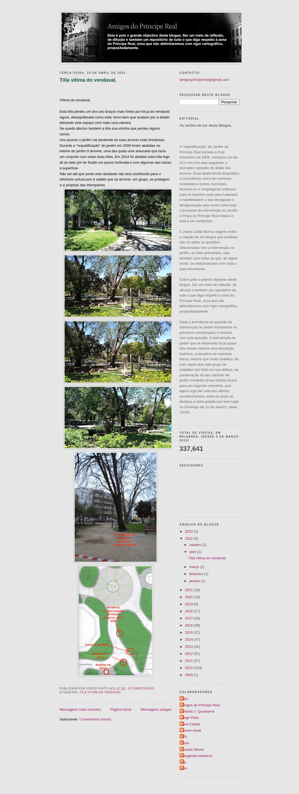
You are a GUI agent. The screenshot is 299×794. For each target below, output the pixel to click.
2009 (189, 675)
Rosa (185, 743)
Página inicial (120, 709)
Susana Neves (192, 749)
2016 (189, 625)
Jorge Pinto (190, 718)
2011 (189, 661)
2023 (189, 531)
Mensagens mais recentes (80, 709)
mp (183, 762)
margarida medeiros (197, 756)
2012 (189, 654)
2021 (189, 590)
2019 (189, 604)
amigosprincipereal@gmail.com (204, 80)
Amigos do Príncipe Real (200, 705)
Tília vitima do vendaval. (88, 80)
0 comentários (141, 688)
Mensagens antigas (156, 709)
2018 (189, 611)
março (194, 567)
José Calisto (190, 724)
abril (193, 552)
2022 (189, 538)
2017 (189, 618)
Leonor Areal (191, 730)
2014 (189, 639)
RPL (184, 737)
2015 (189, 632)
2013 (189, 647)
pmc (184, 768)
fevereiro (196, 574)
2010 (189, 668)
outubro (195, 545)
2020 (189, 597)
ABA (184, 699)
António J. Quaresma (197, 711)
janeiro (195, 581)
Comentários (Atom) (95, 719)
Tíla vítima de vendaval (100, 692)
